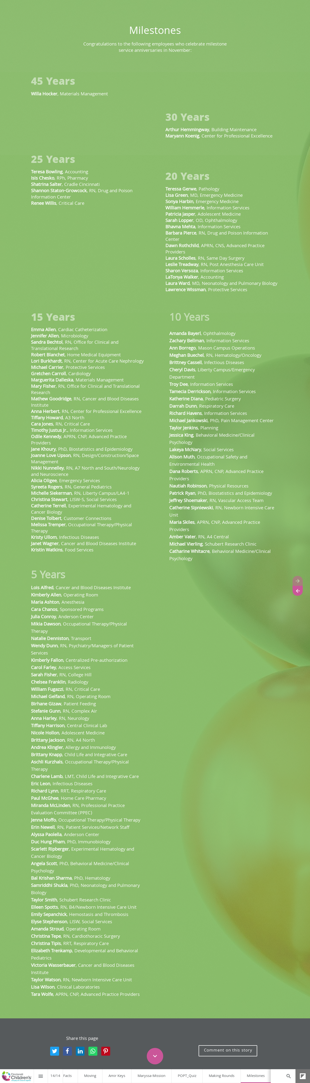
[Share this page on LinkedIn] (80, 1051)
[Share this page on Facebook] (67, 1051)
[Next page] (298, 581)
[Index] (41, 1076)
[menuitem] (67, 1076)
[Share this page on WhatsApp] (92, 1051)
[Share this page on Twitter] (54, 1051)
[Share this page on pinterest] (105, 1051)
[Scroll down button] (155, 1056)
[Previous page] (298, 591)
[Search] (288, 1076)
